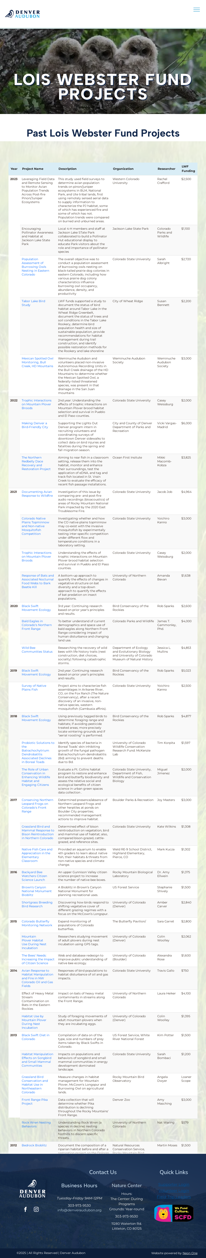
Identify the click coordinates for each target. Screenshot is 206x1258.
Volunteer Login (174, 1190)
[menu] (196, 9)
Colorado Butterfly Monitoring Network (37, 923)
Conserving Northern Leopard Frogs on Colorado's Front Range (37, 805)
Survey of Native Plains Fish (34, 687)
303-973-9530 (79, 1205)
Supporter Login (173, 1184)
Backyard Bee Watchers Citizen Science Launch (34, 876)
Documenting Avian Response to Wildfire (37, 494)
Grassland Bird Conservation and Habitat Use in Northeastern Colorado (35, 1084)
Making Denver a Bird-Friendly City (35, 425)
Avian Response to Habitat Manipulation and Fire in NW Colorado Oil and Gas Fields (37, 978)
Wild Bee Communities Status (37, 650)
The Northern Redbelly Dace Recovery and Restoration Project (36, 463)
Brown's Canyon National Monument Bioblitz (37, 891)
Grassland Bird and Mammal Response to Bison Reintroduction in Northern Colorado (38, 832)
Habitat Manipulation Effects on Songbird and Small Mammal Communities (37, 1060)
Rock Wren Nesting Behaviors (36, 1124)
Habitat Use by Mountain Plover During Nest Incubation (34, 1022)
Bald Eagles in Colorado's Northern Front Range (37, 625)
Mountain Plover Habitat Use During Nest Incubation (34, 942)
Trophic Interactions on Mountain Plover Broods (37, 404)
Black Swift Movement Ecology (36, 608)
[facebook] (25, 1210)
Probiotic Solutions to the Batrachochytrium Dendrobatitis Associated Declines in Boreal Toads (38, 752)
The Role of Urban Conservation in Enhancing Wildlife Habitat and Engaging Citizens (36, 777)
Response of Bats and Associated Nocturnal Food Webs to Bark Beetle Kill (38, 581)
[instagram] (36, 1210)
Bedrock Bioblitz (34, 1145)
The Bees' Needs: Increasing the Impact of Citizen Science (38, 959)
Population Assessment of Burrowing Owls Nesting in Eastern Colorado (35, 266)
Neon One (190, 1253)
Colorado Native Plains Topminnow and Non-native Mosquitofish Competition (35, 526)
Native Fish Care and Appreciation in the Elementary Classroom (37, 855)
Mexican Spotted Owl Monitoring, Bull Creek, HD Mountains (37, 362)
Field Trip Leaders (174, 1197)
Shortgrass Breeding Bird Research (37, 904)
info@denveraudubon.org (79, 1210)
